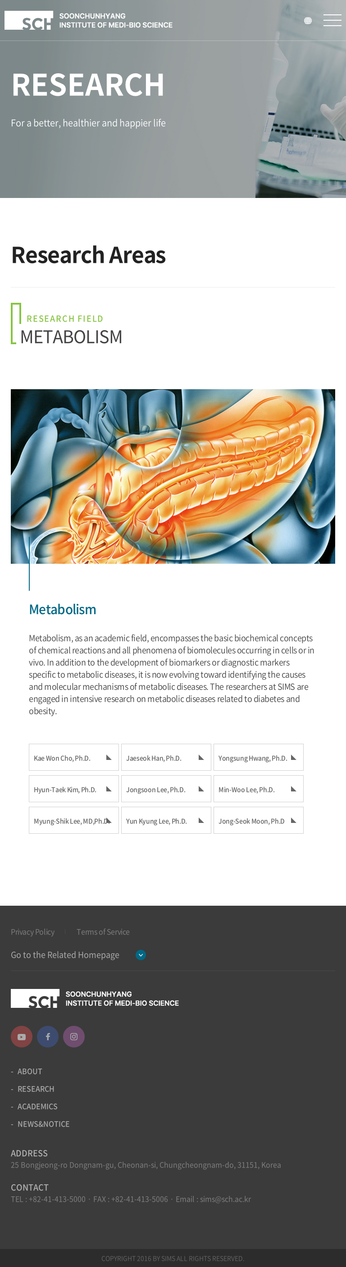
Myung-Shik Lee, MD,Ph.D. (72, 820)
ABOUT (30, 1070)
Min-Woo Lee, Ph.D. (247, 789)
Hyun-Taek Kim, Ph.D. (65, 789)
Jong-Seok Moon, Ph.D (252, 820)
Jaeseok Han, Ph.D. (154, 757)
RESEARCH (36, 1088)
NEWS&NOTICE (44, 1123)
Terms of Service (103, 931)
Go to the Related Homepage (65, 954)
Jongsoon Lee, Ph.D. (155, 789)
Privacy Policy (32, 931)
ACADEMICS (38, 1106)
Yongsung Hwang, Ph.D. (253, 757)
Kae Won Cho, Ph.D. (62, 757)
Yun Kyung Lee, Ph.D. (156, 820)
